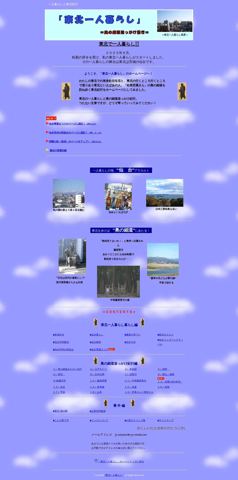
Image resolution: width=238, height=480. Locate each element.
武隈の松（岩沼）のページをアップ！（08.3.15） (75, 141)
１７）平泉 (59, 392)
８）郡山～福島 (165, 374)
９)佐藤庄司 (59, 380)
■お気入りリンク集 (135, 420)
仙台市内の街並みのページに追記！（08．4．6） (75, 132)
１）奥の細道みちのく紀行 (67, 369)
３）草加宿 (131, 369)
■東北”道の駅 (60, 410)
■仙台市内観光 (61, 342)
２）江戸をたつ (98, 369)
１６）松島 (163, 387)
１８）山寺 (96, 392)
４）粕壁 (163, 369)
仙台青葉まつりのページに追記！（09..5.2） (73, 123)
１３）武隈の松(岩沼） (169, 380)
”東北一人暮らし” (113, 475)
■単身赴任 (58, 334)
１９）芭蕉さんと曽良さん (139, 392)
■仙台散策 (95, 342)
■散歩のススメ (165, 334)
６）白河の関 (97, 374)
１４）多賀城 (97, 387)
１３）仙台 (59, 387)
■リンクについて (99, 420)
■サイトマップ (165, 420)
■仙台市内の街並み (63, 349)
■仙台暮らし (96, 334)
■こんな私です (61, 420)
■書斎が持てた (133, 334)
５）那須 (59, 374)
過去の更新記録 (58, 150)
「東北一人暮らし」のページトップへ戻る (121, 461)
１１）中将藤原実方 (135, 380)
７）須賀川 (131, 374)
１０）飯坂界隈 (98, 380)
